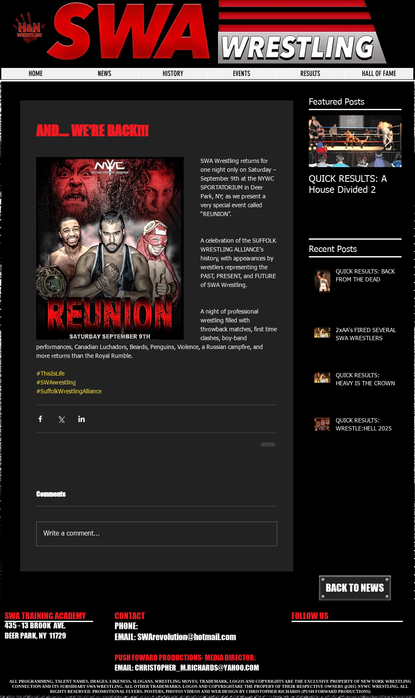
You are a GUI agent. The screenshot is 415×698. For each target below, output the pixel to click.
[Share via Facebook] (40, 419)
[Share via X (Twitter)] (61, 419)
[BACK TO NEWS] (355, 588)
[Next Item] (388, 141)
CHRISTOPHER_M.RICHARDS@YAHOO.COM (197, 667)
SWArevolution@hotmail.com (186, 637)
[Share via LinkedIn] (82, 419)
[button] (241, 73)
